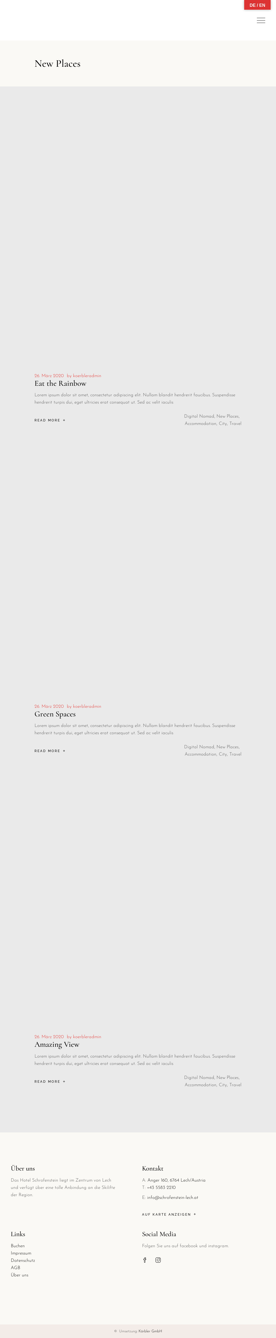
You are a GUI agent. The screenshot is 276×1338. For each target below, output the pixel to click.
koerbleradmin (87, 376)
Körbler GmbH (150, 1331)
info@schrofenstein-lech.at (172, 1197)
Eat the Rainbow (60, 383)
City (223, 423)
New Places (227, 416)
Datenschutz (23, 1260)
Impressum (21, 1253)
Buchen (18, 1246)
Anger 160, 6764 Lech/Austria (176, 1180)
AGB (15, 1268)
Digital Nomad (199, 416)
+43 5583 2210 (161, 1187)
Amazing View (57, 1044)
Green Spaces (55, 714)
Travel (235, 423)
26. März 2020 (49, 376)
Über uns (19, 1275)
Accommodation (200, 423)
